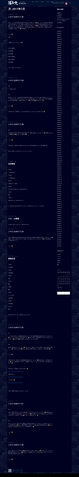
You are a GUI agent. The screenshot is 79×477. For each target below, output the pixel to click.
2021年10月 (59, 136)
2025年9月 (59, 45)
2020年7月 (59, 164)
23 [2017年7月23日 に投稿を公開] (69, 281)
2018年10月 (59, 207)
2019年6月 (59, 191)
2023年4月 (59, 100)
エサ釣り (59, 254)
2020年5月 (59, 169)
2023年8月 (59, 92)
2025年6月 (59, 51)
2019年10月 (59, 183)
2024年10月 (59, 65)
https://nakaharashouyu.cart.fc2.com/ (15, 371)
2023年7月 (59, 94)
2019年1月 (59, 201)
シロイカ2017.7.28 (15, 124)
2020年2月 (59, 175)
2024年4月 (59, 75)
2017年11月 (59, 229)
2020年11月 (59, 158)
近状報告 (11, 164)
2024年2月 (59, 79)
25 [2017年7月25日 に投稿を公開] (59, 283)
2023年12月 (59, 83)
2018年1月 (59, 225)
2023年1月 (59, 106)
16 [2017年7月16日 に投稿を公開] (69, 279)
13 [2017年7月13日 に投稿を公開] (63, 279)
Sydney (27, 475)
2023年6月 (59, 96)
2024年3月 (59, 77)
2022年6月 (59, 120)
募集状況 (11, 259)
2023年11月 (59, 85)
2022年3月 (59, 126)
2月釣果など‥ (60, 17)
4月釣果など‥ (60, 13)
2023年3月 (59, 102)
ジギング (59, 258)
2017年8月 (59, 235)
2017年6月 (59, 239)
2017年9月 (59, 233)
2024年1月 (59, 81)
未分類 (58, 260)
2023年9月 (59, 90)
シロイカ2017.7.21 (15, 404)
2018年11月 (59, 205)
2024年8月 (59, 69)
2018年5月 (59, 217)
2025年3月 (59, 57)
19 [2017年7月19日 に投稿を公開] (61, 281)
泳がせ (58, 262)
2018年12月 (59, 203)
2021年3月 (59, 150)
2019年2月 (59, 199)
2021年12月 (59, 132)
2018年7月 (59, 213)
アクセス (56, 1)
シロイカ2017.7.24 (15, 232)
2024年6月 (59, 71)
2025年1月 (59, 59)
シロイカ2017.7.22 (15, 327)
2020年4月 (59, 171)
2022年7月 (59, 118)
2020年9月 (59, 162)
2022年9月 (59, 114)
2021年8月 (59, 140)
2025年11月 (59, 41)
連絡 (15, 161)
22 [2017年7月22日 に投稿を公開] (67, 281)
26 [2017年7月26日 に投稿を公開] (61, 283)
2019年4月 (59, 195)
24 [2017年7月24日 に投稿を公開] (58, 283)
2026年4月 (59, 31)
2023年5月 (59, 98)
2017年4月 (59, 244)
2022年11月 (59, 110)
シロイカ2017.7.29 (15, 80)
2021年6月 (59, 144)
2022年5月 (59, 122)
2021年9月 (59, 138)
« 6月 (58, 287)
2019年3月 (59, 197)
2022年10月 (59, 112)
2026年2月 (59, 35)
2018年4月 (59, 219)
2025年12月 (59, 39)
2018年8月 (59, 211)
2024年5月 (59, 73)
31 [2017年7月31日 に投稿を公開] (58, 285)
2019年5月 (59, 193)
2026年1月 (59, 37)
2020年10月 (59, 160)
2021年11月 (59, 134)
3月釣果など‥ (60, 15)
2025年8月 (59, 47)
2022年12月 (59, 108)
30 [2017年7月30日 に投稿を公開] (69, 283)
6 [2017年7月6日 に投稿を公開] (63, 276)
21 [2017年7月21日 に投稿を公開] (65, 281)
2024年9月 (59, 67)
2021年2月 (59, 152)
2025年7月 (59, 49)
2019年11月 (59, 181)
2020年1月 (59, 177)
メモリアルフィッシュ (63, 1)
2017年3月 (59, 245)
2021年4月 (59, 148)
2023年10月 (59, 88)
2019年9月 (59, 185)
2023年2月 (59, 104)
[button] (70, 2)
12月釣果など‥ (60, 22)
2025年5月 (59, 53)
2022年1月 (59, 130)
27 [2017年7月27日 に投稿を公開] (63, 283)
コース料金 (47, 1)
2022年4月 (59, 124)
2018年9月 (59, 209)
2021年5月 (59, 146)
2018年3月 (59, 221)
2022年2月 (59, 128)
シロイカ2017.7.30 (15, 17)
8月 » (61, 287)
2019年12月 (59, 179)
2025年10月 (59, 43)
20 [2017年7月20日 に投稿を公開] (63, 281)
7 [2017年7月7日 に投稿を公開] (65, 276)
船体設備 (52, 1)
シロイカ (16, 14)
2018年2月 (59, 223)
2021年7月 (59, 142)
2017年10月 (59, 231)
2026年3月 (59, 33)
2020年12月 (59, 156)
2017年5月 (59, 241)
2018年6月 (59, 215)
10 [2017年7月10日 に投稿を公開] (58, 279)
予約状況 (42, 1)
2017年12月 (59, 227)
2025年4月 (59, 55)
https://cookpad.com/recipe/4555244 (15, 377)
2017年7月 (59, 237)
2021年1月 (59, 154)
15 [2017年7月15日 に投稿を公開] (67, 279)
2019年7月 (59, 189)
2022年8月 (59, 116)
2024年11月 (59, 63)
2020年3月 (59, 173)
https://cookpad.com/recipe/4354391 (15, 382)
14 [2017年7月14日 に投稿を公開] (65, 279)
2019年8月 (59, 187)
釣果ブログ (37, 1)
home (33, 1)
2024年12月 (59, 61)
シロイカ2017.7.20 (15, 445)
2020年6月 (59, 166)
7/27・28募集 (13, 219)
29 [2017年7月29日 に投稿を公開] (67, 283)
